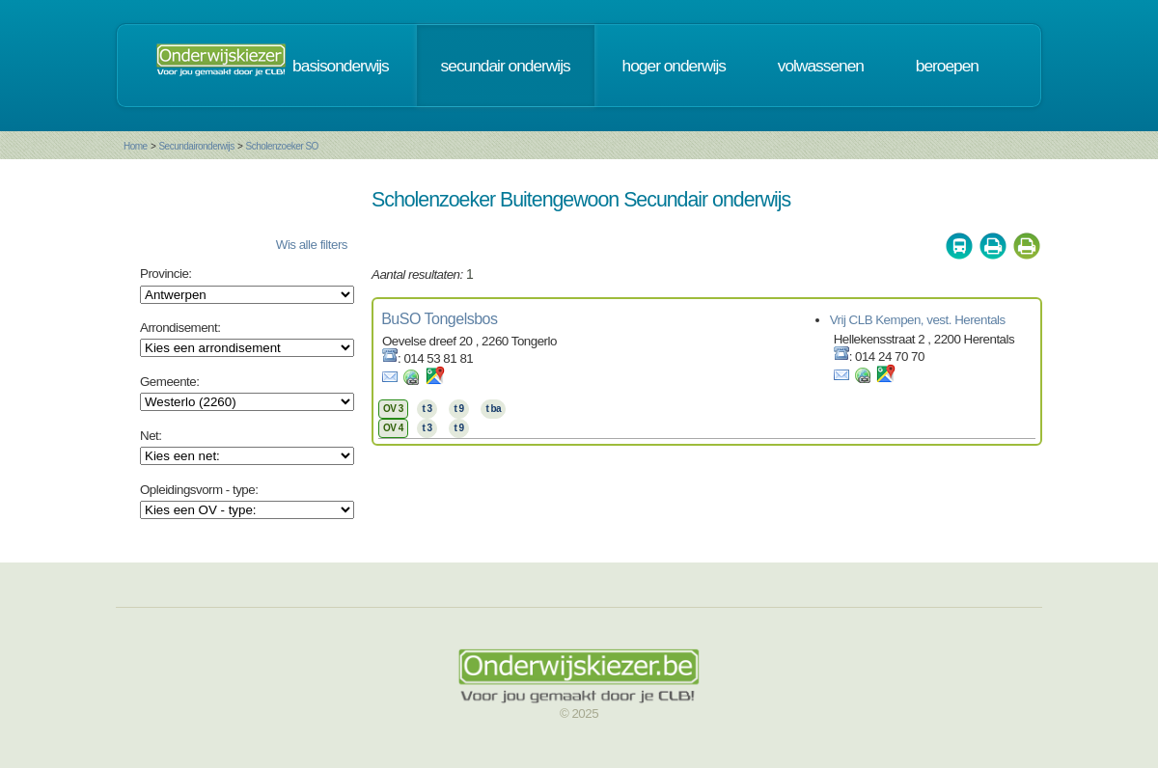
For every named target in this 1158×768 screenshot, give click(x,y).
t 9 (458, 408)
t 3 (426, 408)
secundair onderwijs (505, 65)
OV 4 (393, 428)
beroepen (947, 65)
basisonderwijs (340, 65)
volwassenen (821, 65)
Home (136, 146)
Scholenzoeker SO (281, 146)
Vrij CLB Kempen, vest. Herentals (918, 320)
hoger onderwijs (674, 65)
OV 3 (393, 408)
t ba (493, 408)
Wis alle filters (311, 244)
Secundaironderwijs (196, 146)
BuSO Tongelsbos (439, 319)
